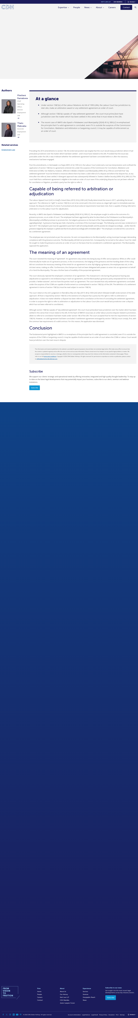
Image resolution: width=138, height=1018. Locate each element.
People (76, 7)
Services (85, 994)
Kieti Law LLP (106, 2)
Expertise (62, 7)
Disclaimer (111, 1015)
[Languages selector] (132, 2)
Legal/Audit (94, 1015)
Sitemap (122, 1015)
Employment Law (8, 150)
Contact (40, 1000)
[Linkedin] (13, 1014)
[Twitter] (6, 1014)
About (99, 7)
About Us (63, 991)
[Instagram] (10, 1014)
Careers (112, 7)
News (87, 7)
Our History (64, 994)
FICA (117, 1015)
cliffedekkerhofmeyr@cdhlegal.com (47, 359)
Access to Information (74, 1015)
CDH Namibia (118, 2)
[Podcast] (20, 1014)
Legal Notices (86, 1015)
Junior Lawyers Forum (67, 1003)
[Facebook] (3, 1014)
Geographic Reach (89, 997)
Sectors (85, 991)
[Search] (135, 7)
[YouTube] (17, 1014)
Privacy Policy (103, 1015)
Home (39, 991)
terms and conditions (50, 356)
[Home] (8, 7)
